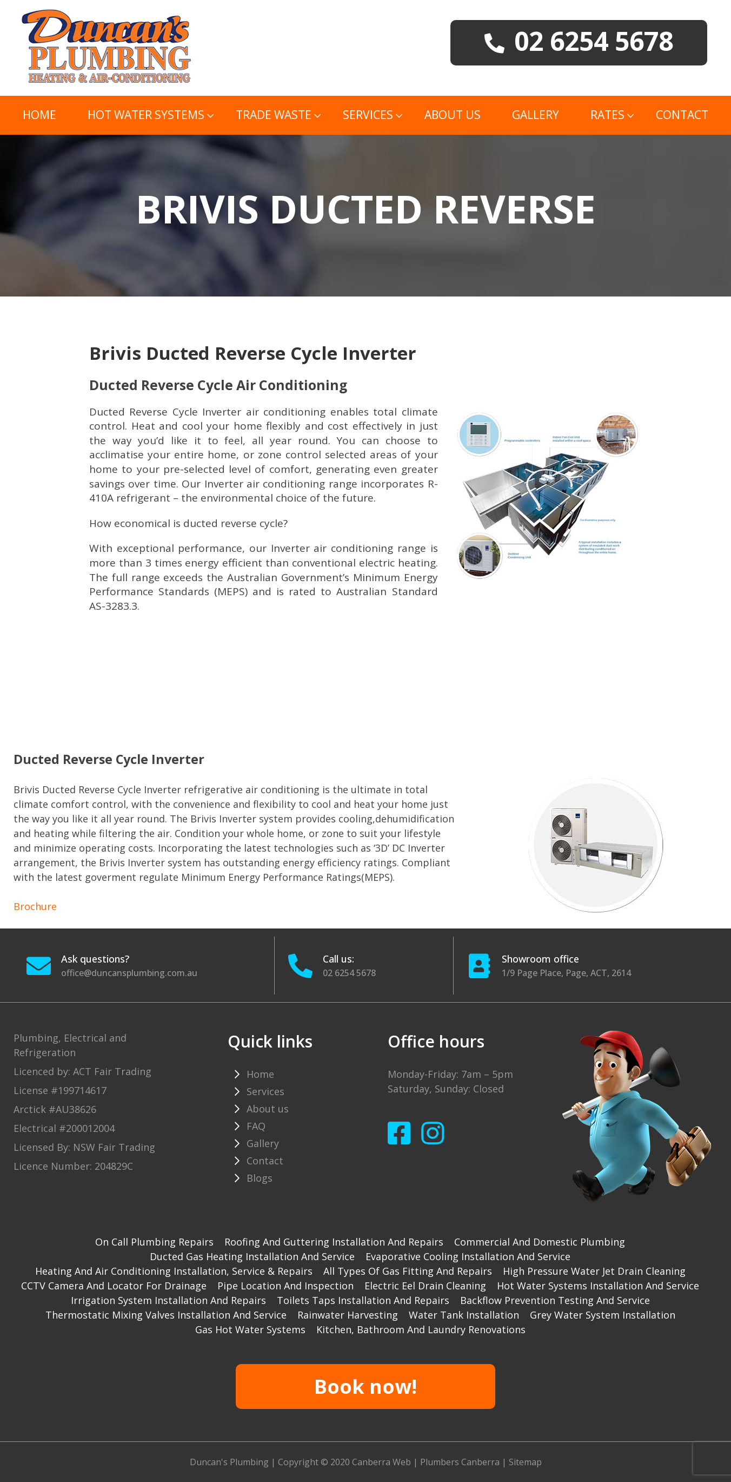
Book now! (365, 1386)
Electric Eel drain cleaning (425, 1285)
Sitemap (525, 1462)
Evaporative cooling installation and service (468, 1256)
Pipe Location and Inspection (285, 1285)
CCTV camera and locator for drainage (114, 1285)
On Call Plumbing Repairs (154, 1241)
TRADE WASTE (273, 114)
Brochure (35, 906)
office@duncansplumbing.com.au (129, 973)
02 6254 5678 (349, 973)
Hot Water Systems (146, 114)
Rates (607, 114)
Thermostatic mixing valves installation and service (166, 1314)
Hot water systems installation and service (598, 1285)
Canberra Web (381, 1462)
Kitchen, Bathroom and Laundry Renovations (421, 1329)
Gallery (535, 114)
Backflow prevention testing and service (555, 1300)
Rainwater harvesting (347, 1314)
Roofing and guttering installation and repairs (333, 1241)
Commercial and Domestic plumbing (539, 1241)
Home (39, 114)
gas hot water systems (250, 1329)
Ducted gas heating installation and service (252, 1256)
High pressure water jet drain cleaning (594, 1270)
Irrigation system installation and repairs (168, 1300)
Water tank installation (464, 1314)
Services (368, 114)
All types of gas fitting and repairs (407, 1270)
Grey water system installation (602, 1314)
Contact (682, 114)
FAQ (256, 1125)
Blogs (260, 1177)
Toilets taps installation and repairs (363, 1300)
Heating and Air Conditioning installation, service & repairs (174, 1270)
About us (452, 114)
